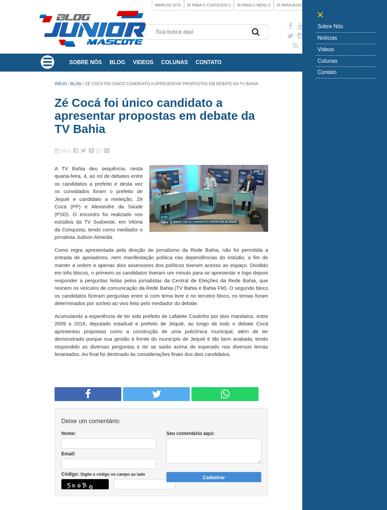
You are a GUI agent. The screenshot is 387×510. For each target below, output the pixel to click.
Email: (68, 453)
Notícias (327, 38)
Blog (117, 62)
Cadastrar (214, 477)
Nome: (68, 433)
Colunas (174, 62)
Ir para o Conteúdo (209, 5)
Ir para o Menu (253, 5)
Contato (208, 62)
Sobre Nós (85, 62)
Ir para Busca (292, 5)
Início (61, 83)
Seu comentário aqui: (190, 433)
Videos (143, 62)
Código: (103, 474)
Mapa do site (168, 5)
